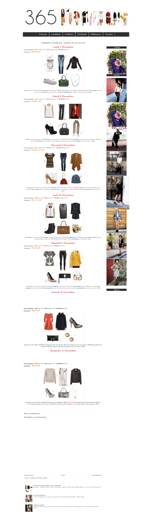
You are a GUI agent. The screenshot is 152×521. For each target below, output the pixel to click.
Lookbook (55, 34)
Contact (109, 34)
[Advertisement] (63, 467)
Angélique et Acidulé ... (39, 505)
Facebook (82, 34)
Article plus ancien (97, 475)
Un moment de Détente (39, 495)
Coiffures (69, 34)
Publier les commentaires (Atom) (39, 478)
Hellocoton (96, 34)
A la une (43, 34)
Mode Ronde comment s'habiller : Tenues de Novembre (47, 485)
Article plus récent (28, 475)
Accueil (63, 475)
